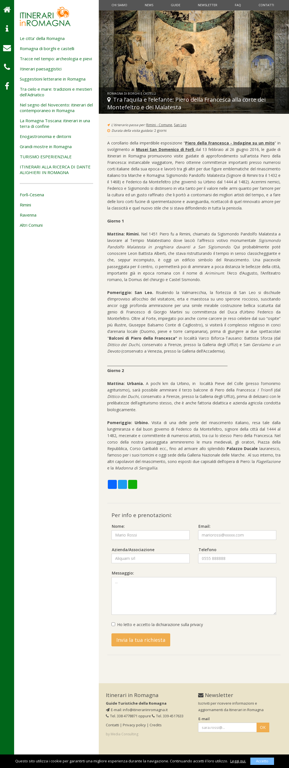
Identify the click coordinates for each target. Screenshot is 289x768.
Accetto (262, 760)
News (149, 5)
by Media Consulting (122, 734)
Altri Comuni (31, 225)
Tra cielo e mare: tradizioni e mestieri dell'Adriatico (56, 91)
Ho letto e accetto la (157, 624)
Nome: (118, 526)
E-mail (204, 718)
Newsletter (207, 5)
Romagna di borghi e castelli (47, 48)
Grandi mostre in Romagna (46, 146)
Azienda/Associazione (133, 549)
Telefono (207, 549)
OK (263, 727)
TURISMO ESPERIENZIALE (46, 156)
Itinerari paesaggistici (41, 69)
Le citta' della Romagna (42, 38)
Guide (175, 5)
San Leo (180, 125)
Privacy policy (134, 724)
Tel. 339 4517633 (167, 715)
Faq (238, 5)
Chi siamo (119, 5)
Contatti (266, 5)
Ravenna (28, 215)
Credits (156, 724)
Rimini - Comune (159, 125)
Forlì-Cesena (32, 194)
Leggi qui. (238, 760)
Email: (204, 526)
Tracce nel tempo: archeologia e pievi (56, 58)
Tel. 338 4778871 (121, 715)
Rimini (25, 205)
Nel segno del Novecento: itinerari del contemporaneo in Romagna (56, 107)
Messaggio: (123, 573)
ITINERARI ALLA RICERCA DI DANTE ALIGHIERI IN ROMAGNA (55, 169)
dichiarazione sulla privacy (179, 624)
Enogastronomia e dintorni (45, 136)
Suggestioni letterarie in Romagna (53, 79)
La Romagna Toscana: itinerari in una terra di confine (55, 123)
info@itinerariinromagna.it (145, 709)
